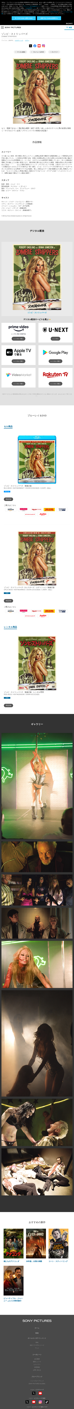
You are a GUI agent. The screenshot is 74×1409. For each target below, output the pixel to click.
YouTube (33, 1403)
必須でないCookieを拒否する (49, 18)
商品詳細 (8, 499)
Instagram (40, 1403)
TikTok (46, 1403)
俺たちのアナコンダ (11, 1261)
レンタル (55, 338)
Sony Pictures (54, 12)
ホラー (27, 40)
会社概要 (37, 1359)
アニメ (37, 1348)
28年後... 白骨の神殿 (34, 1261)
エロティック (19, 40)
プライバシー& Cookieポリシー (31, 6)
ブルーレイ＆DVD (38, 52)
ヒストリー (37, 1364)
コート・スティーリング (58, 1261)
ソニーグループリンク (37, 1381)
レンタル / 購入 (19, 338)
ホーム (37, 1328)
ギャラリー (54, 52)
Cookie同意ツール (30, 8)
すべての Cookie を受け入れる (24, 18)
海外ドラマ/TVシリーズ (37, 1345)
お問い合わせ (37, 1370)
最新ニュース (37, 1361)
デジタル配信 (20, 52)
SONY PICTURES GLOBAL (37, 1383)
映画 (37, 1333)
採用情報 (37, 1367)
